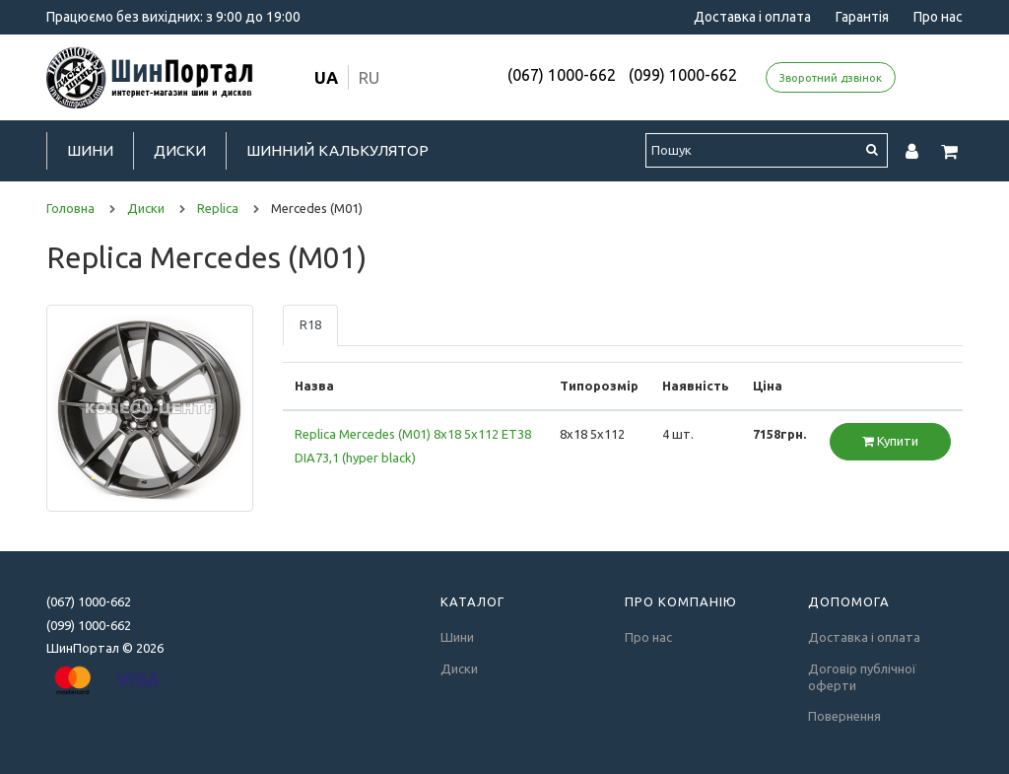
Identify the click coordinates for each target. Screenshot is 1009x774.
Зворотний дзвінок (830, 78)
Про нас (938, 17)
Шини (90, 150)
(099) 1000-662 (683, 75)
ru (369, 77)
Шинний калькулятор (337, 150)
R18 (310, 324)
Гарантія (862, 17)
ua (326, 77)
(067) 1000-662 (561, 75)
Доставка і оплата (752, 17)
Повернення (844, 716)
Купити (890, 441)
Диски (180, 150)
